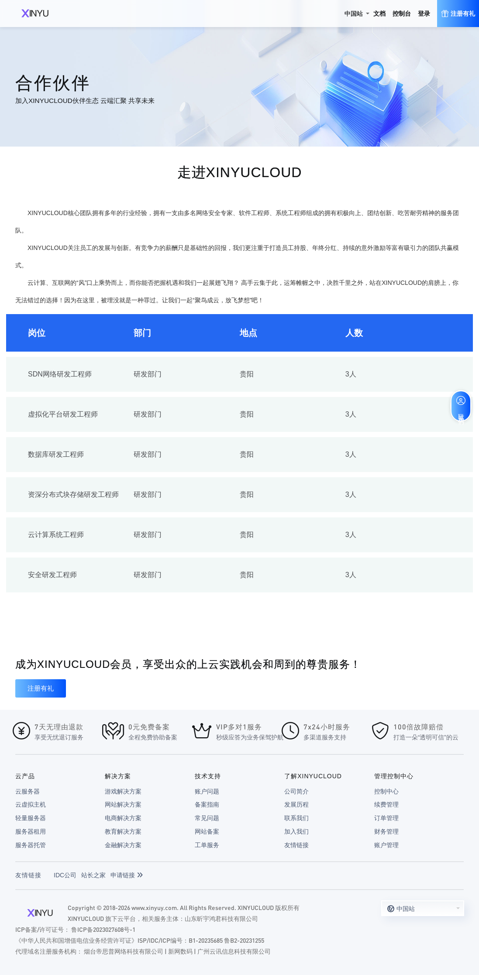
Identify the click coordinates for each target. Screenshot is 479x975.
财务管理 (386, 831)
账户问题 (207, 791)
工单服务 (207, 845)
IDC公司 (65, 875)
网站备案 (207, 831)
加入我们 (296, 831)
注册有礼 (41, 688)
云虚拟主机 (30, 804)
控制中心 (386, 791)
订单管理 (386, 817)
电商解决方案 (123, 817)
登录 (424, 13)
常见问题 (207, 817)
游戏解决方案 (123, 791)
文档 (379, 13)
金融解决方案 (123, 845)
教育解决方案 (123, 831)
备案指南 (207, 804)
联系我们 (296, 817)
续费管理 (386, 804)
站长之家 (93, 875)
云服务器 (27, 791)
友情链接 (296, 845)
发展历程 (296, 804)
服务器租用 (30, 831)
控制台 (402, 13)
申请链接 (126, 875)
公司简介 (296, 791)
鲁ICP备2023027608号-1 (103, 929)
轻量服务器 (30, 817)
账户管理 (386, 845)
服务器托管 (30, 845)
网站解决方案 (123, 804)
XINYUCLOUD (35, 13)
